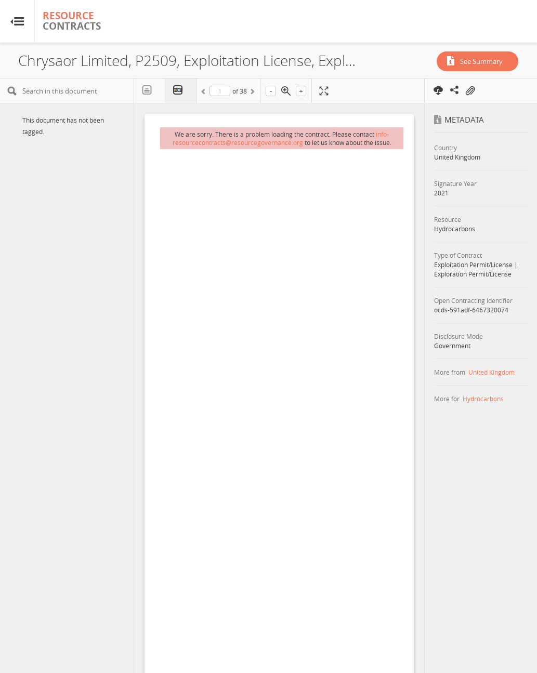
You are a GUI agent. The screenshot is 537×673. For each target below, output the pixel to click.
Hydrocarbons (483, 398)
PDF (181, 90)
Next (251, 93)
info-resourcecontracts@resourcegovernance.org (281, 138)
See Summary (481, 61)
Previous (204, 93)
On (470, 91)
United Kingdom (491, 372)
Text (149, 90)
